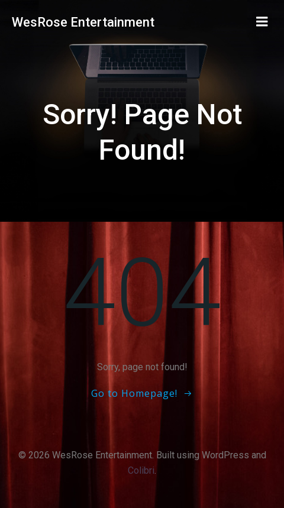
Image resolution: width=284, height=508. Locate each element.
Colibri (141, 470)
